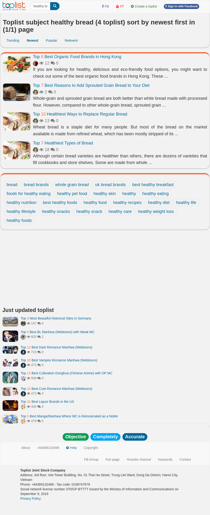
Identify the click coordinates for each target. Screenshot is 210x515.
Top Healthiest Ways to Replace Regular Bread (80, 114)
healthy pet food (72, 193)
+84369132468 (48, 448)
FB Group (91, 459)
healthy (129, 193)
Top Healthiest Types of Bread (63, 143)
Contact (185, 459)
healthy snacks (56, 211)
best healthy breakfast (153, 184)
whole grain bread (72, 184)
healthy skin (104, 193)
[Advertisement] (105, 270)
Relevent (71, 40)
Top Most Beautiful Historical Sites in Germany (56, 318)
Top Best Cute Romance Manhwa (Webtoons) (56, 389)
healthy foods (19, 220)
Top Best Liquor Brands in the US (47, 401)
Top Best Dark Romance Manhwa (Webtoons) (56, 347)
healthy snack (89, 211)
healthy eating (155, 193)
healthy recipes (127, 202)
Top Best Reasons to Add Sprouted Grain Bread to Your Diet (91, 85)
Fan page (112, 459)
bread (12, 184)
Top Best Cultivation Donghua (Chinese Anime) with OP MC (67, 373)
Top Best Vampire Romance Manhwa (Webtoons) (59, 360)
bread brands (36, 184)
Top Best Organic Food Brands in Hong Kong (77, 56)
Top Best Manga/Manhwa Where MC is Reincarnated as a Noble (69, 416)
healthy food (95, 202)
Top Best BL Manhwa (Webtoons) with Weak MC (57, 332)
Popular (51, 40)
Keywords (165, 459)
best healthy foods (60, 202)
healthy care (120, 211)
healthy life (186, 202)
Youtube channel (138, 459)
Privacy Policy (30, 498)
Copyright (91, 448)
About (25, 448)
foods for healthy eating (29, 193)
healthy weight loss (156, 211)
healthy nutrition (21, 202)
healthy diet (159, 202)
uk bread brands (110, 184)
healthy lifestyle (21, 211)
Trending (12, 40)
